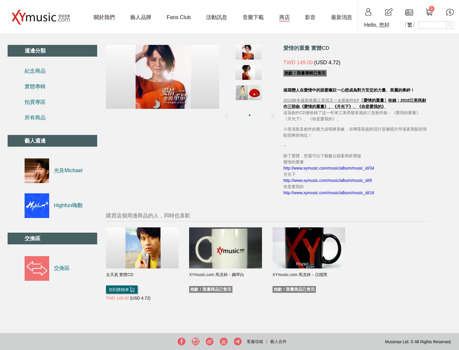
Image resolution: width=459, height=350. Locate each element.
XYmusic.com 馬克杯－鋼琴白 (216, 274)
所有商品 (35, 117)
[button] (249, 115)
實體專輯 (35, 86)
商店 (284, 17)
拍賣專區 (35, 102)
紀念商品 (35, 71)
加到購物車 (122, 289)
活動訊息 (216, 17)
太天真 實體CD (119, 274)
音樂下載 (253, 17)
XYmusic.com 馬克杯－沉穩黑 (300, 274)
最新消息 (341, 17)
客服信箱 (255, 341)
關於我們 (104, 17)
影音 (310, 17)
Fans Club (179, 17)
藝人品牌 (140, 17)
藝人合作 (278, 341)
